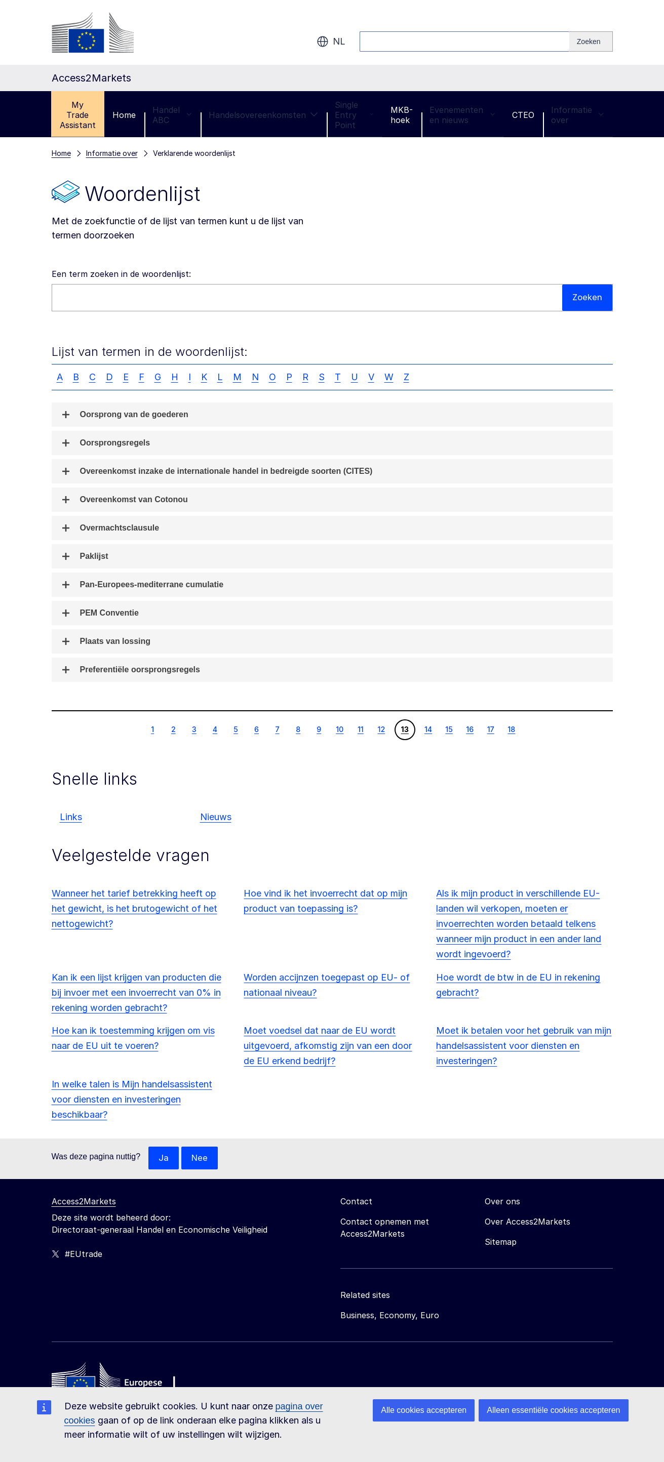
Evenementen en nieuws (462, 115)
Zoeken (586, 297)
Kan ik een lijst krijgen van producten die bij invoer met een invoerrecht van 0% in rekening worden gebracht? (136, 992)
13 (405, 729)
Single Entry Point (354, 115)
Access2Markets (84, 1202)
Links (71, 816)
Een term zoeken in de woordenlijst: (121, 274)
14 (428, 729)
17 (490, 729)
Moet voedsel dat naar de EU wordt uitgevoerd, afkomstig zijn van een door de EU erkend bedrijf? (328, 1045)
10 (339, 729)
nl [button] (331, 41)
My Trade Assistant (78, 115)
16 (469, 729)
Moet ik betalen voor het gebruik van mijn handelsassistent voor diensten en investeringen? (523, 1045)
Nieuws (215, 816)
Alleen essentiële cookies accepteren (553, 1410)
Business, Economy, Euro (389, 1316)
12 (381, 729)
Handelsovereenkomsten (263, 115)
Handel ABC (172, 115)
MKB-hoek (401, 115)
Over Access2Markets (527, 1222)
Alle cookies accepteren (423, 1410)
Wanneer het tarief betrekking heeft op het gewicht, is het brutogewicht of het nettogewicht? (134, 908)
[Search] (591, 41)
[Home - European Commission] (125, 1382)
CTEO (523, 115)
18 (511, 729)
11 (360, 729)
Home (124, 115)
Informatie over (577, 115)
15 (449, 729)
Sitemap (501, 1242)
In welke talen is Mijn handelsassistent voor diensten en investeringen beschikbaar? (132, 1099)
